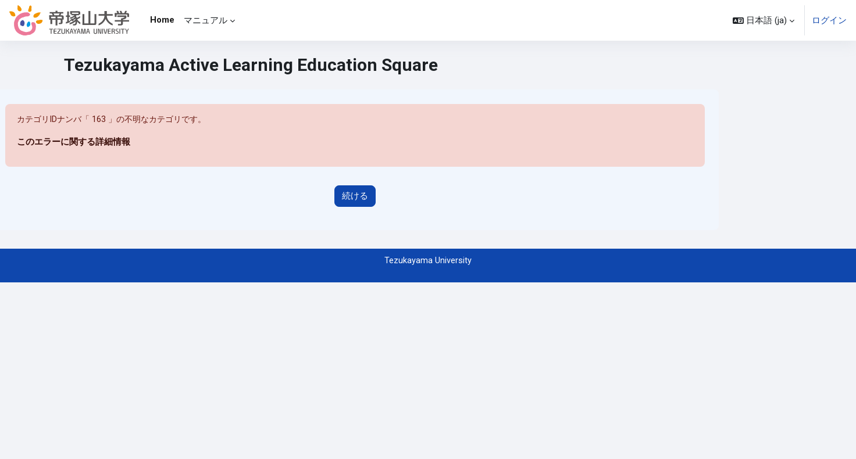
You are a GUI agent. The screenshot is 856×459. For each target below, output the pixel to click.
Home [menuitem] (162, 20)
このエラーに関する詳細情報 (73, 142)
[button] (763, 20)
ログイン (829, 20)
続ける (355, 196)
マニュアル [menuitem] (205, 20)
